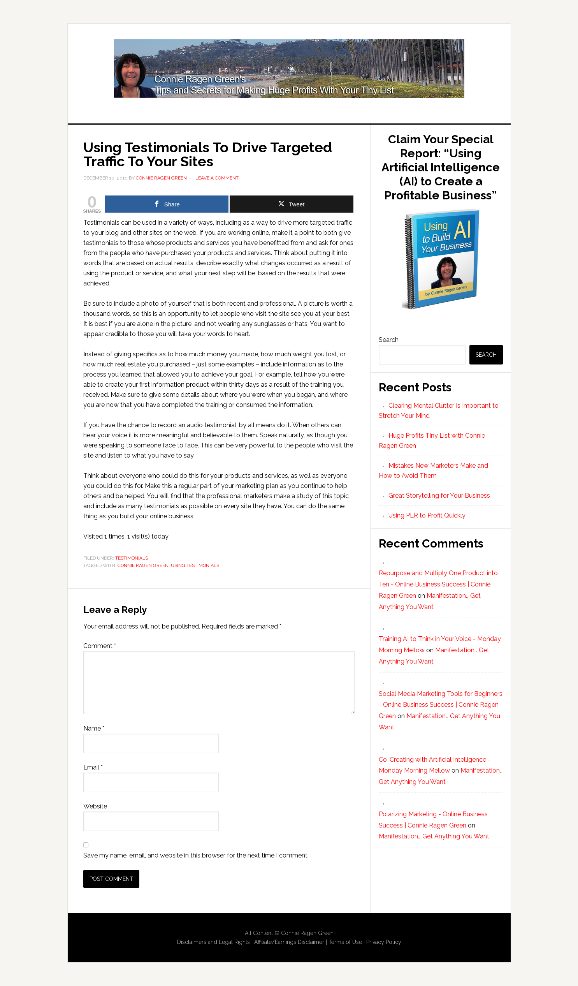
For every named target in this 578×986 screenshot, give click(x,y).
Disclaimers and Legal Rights (213, 942)
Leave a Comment (217, 178)
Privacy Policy (383, 942)
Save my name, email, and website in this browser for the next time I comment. (196, 855)
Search (389, 339)
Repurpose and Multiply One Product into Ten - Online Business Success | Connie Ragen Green (438, 584)
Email (93, 767)
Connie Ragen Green (143, 565)
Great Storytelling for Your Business (439, 495)
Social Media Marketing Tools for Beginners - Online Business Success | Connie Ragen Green (440, 705)
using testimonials (195, 565)
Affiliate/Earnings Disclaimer (289, 942)
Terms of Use (345, 942)
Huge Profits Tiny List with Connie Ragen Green (289, 68)
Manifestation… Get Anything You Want (434, 836)
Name (93, 728)
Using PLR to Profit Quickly (427, 515)
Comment (99, 646)
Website (95, 806)
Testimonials (131, 558)
